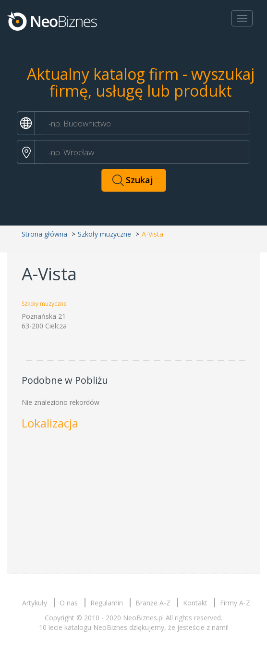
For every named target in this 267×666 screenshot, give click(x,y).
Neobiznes (52, 20)
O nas (69, 602)
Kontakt (195, 602)
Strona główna (44, 234)
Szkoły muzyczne (104, 234)
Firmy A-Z (235, 602)
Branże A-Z (152, 602)
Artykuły (34, 602)
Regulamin (106, 602)
